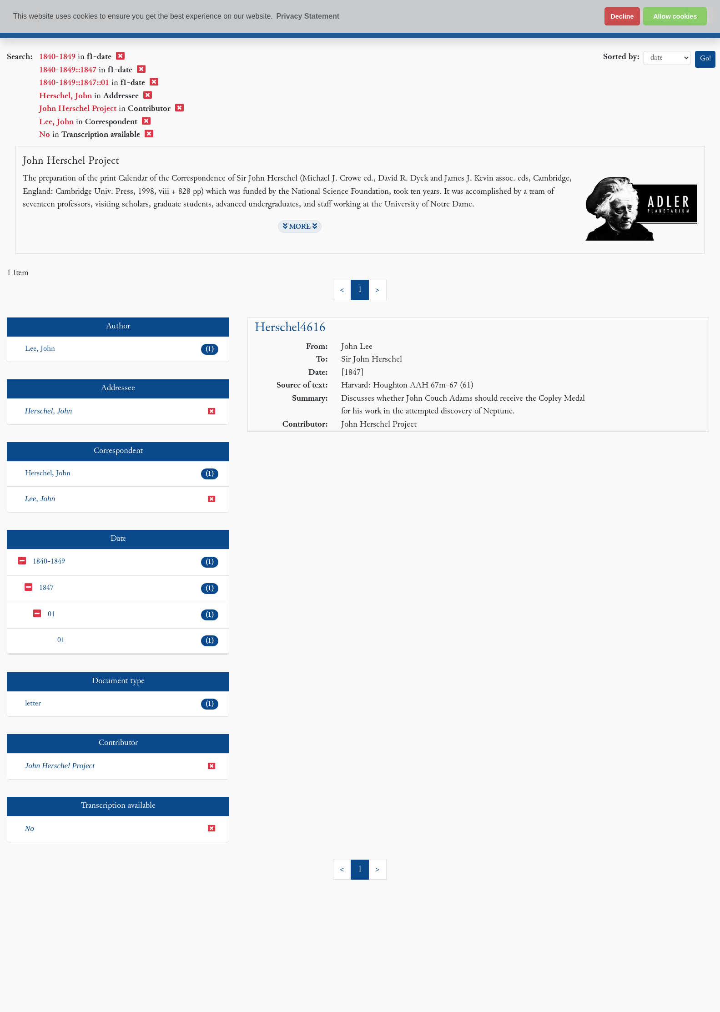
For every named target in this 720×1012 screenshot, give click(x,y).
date (667, 58)
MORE (300, 226)
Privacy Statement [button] (307, 16)
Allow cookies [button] (675, 16)
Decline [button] (622, 16)
